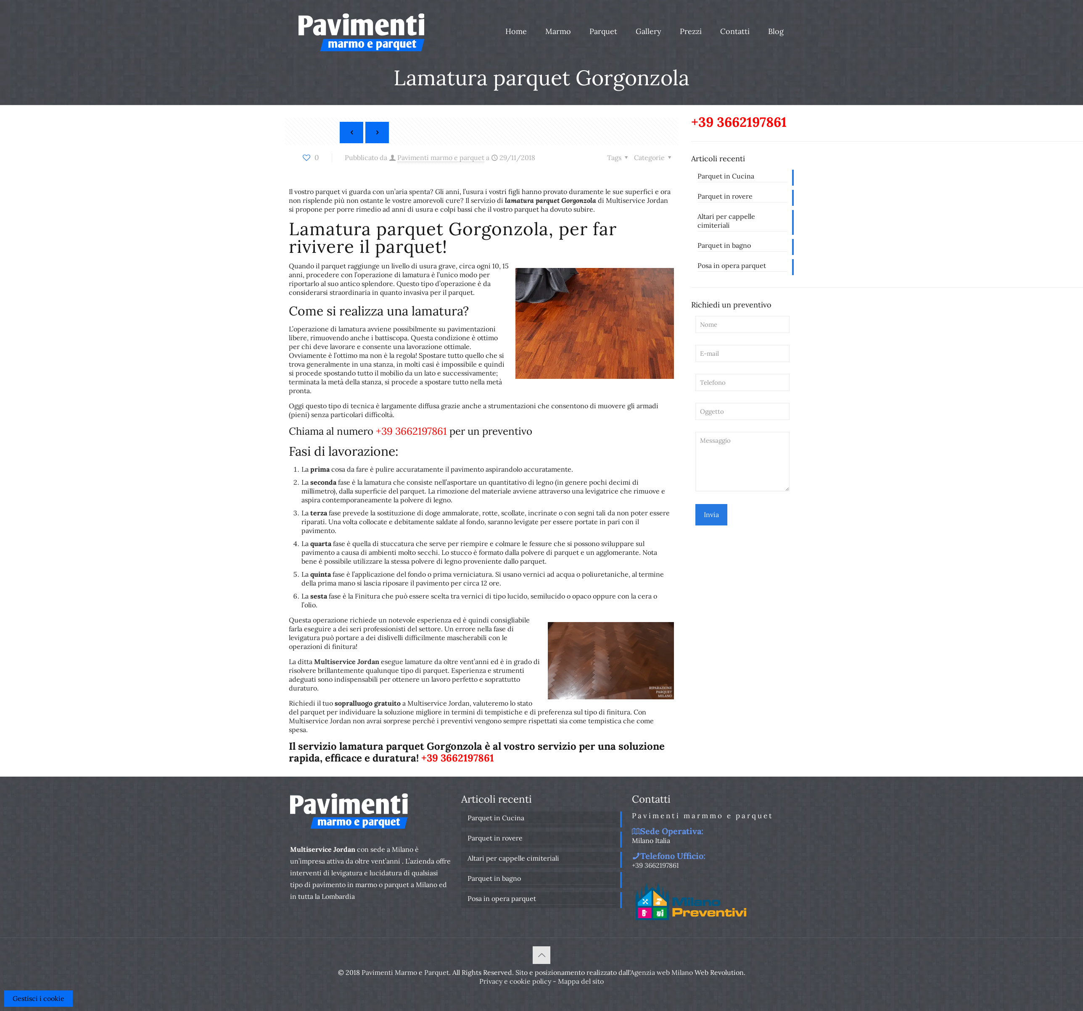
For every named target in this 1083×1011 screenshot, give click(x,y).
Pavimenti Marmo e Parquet (405, 972)
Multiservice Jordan (346, 661)
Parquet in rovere (725, 196)
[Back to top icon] (541, 955)
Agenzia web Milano (661, 972)
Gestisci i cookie (38, 998)
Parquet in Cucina (725, 176)
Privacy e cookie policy (515, 981)
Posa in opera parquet (731, 265)
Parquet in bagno (724, 245)
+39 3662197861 (411, 431)
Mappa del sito (581, 981)
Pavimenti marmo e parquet (440, 157)
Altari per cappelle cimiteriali (726, 220)
